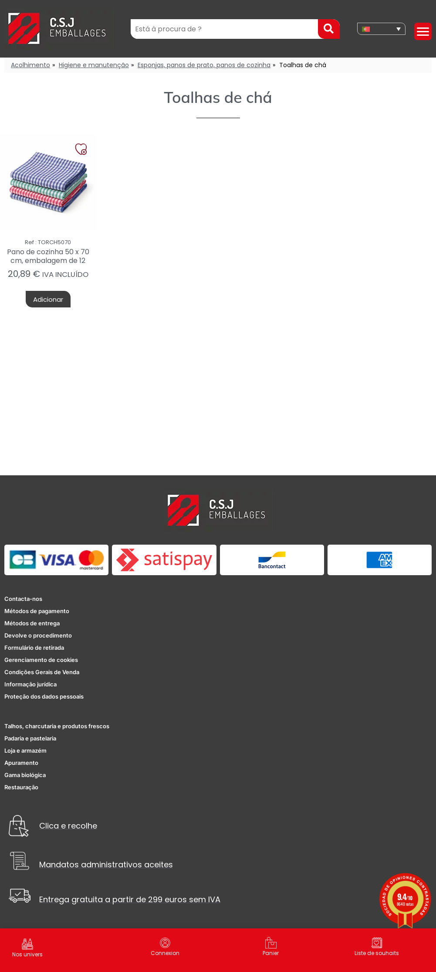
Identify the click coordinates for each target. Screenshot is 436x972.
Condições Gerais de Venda (41, 671)
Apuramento (21, 762)
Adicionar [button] (48, 299)
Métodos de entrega (32, 623)
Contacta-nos (23, 598)
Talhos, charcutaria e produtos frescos (56, 726)
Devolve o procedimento (38, 635)
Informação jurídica (30, 684)
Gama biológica (25, 774)
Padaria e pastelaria (30, 738)
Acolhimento (30, 65)
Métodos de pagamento (36, 610)
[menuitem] (381, 29)
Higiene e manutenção (94, 65)
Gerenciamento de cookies (41, 659)
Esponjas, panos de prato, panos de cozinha (204, 65)
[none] (381, 29)
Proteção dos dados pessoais (44, 696)
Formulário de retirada (34, 647)
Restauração (21, 787)
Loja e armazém (25, 750)
